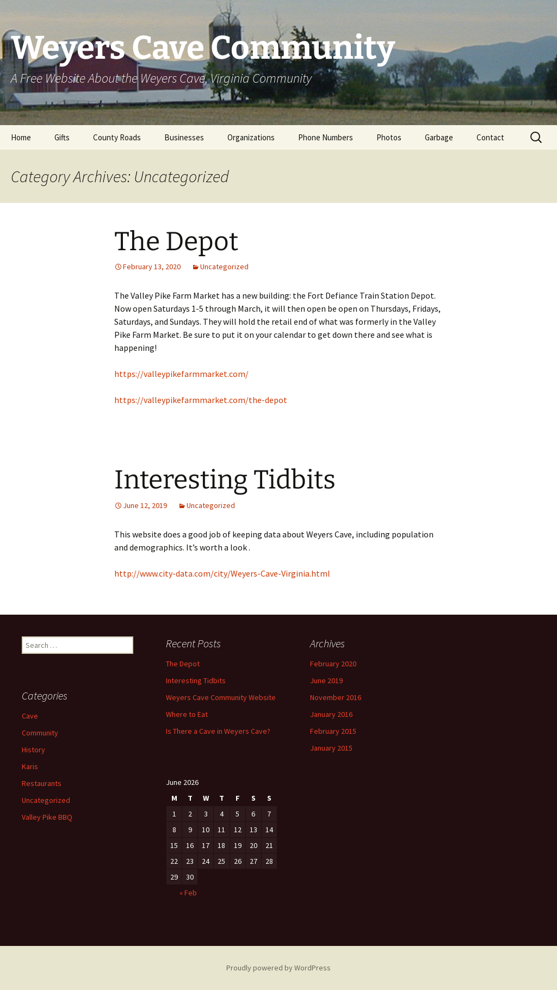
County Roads (117, 137)
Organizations (251, 137)
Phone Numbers (325, 137)
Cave (30, 716)
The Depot (176, 241)
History (33, 749)
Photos (388, 137)
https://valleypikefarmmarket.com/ (181, 373)
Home (21, 137)
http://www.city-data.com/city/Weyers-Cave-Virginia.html (222, 573)
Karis (30, 766)
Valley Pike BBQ (47, 817)
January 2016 (331, 714)
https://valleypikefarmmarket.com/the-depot (200, 399)
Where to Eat (187, 714)
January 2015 (331, 748)
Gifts (62, 137)
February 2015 (333, 731)
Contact (490, 137)
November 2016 (335, 697)
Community (40, 733)
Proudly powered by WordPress (278, 968)
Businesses (184, 137)
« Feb (188, 893)
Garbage (439, 137)
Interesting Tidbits (225, 480)
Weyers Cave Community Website (221, 697)
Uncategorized (224, 266)
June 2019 (326, 680)
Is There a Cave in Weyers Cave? (218, 731)
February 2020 (333, 664)
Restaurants (41, 783)
